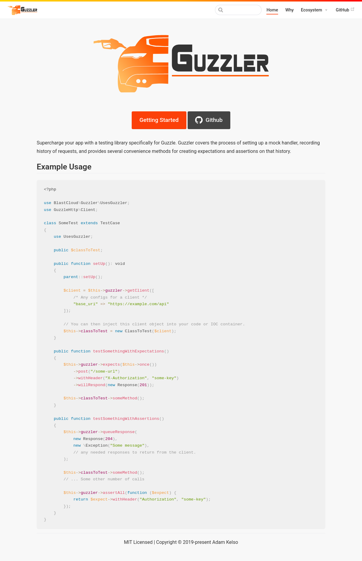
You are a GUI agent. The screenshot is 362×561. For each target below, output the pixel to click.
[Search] (231, 10)
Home (272, 10)
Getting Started (159, 119)
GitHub (345, 10)
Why (289, 10)
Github (208, 120)
